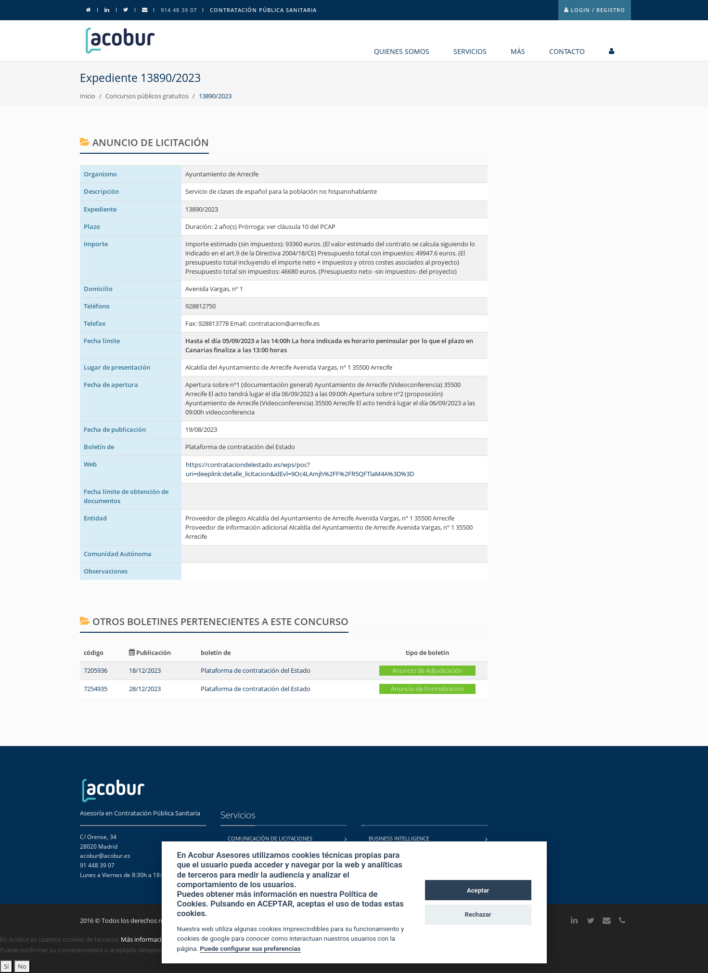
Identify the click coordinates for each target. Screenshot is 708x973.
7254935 (95, 688)
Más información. (145, 939)
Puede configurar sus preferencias (250, 948)
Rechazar (478, 914)
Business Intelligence (399, 838)
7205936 (95, 670)
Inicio (87, 96)
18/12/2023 (145, 670)
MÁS (518, 51)
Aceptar (478, 890)
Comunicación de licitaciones (270, 838)
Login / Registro (594, 9)
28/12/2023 (145, 688)
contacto (567, 51)
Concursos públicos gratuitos (147, 96)
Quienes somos (401, 51)
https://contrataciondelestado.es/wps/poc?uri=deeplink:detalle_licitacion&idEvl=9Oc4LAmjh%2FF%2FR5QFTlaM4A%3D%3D (300, 469)
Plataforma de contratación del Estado (255, 670)
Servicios (470, 51)
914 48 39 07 (179, 9)
